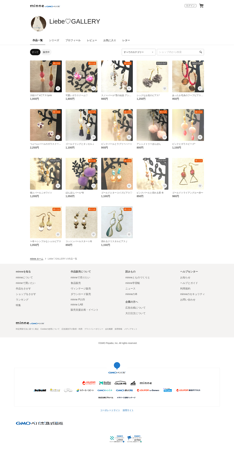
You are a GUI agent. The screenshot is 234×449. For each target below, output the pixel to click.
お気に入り (109, 40)
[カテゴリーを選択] (139, 52)
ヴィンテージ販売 (81, 288)
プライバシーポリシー (93, 329)
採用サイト (128, 410)
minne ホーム (36, 258)
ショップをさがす (26, 294)
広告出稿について (135, 307)
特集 (18, 305)
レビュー (92, 40)
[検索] (201, 52)
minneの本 (131, 294)
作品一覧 (38, 40)
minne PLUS (78, 299)
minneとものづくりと (137, 277)
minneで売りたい (80, 277)
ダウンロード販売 (81, 294)
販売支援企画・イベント (85, 309)
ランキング (22, 299)
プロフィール (73, 40)
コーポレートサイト (110, 410)
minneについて (24, 277)
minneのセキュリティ (192, 294)
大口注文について (135, 313)
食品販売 (76, 283)
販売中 (46, 52)
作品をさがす (23, 288)
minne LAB (77, 304)
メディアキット (130, 329)
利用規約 (185, 288)
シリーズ (54, 40)
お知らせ (185, 277)
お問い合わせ (187, 299)
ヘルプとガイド (189, 283)
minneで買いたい (25, 283)
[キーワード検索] (180, 52)
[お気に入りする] (58, 88)
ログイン (190, 5)
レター (126, 40)
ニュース (130, 288)
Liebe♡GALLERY (74, 21)
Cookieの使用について (50, 329)
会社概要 (109, 329)
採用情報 (118, 329)
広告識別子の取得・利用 (72, 329)
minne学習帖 (132, 283)
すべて (35, 52)
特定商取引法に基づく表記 (27, 329)
